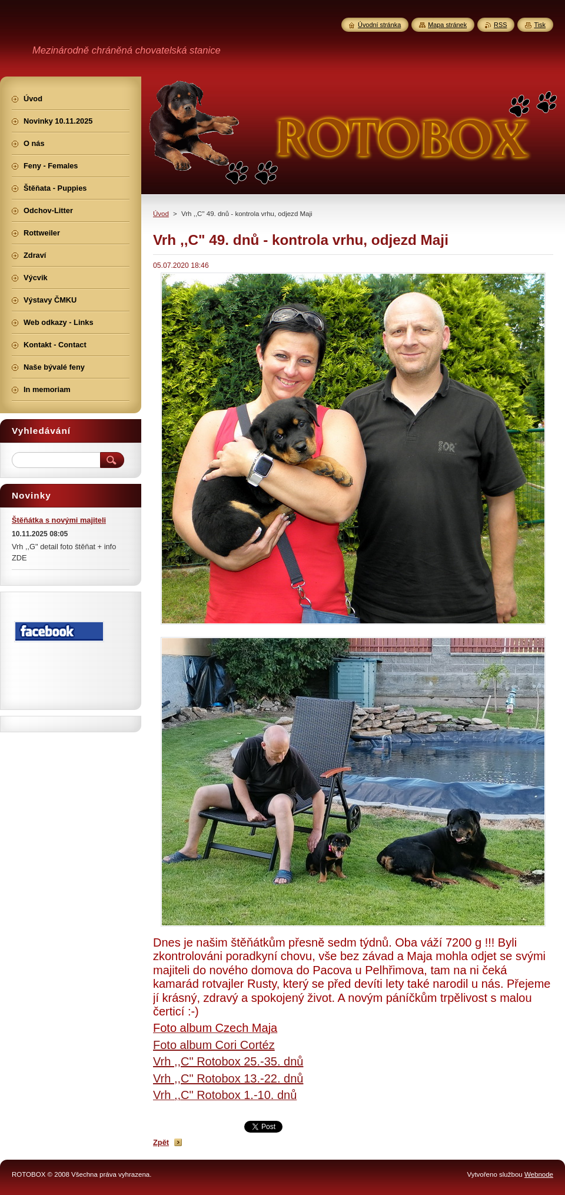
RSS (500, 24)
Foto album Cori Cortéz (214, 1044)
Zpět (161, 1142)
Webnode (538, 1174)
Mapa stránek (447, 24)
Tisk (540, 24)
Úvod (161, 213)
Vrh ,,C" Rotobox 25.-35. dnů (228, 1061)
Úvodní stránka (379, 24)
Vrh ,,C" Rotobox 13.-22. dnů (228, 1078)
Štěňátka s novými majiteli (59, 520)
